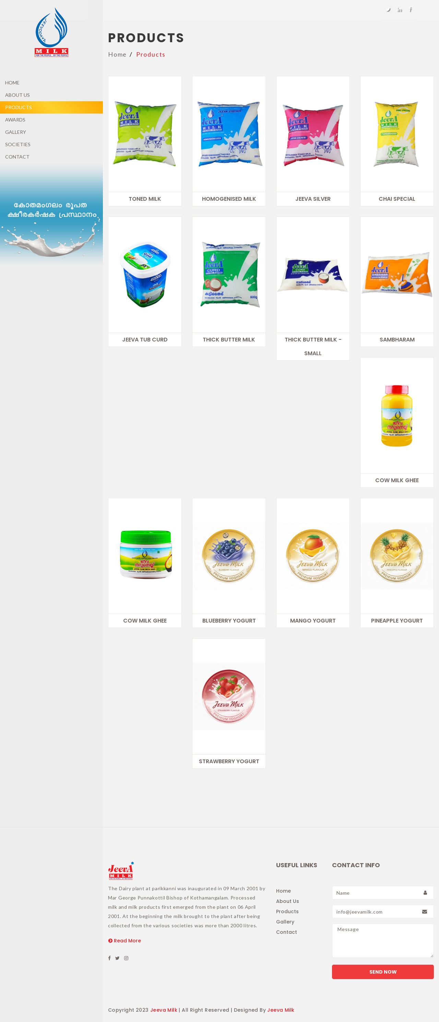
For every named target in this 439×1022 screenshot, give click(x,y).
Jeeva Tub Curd (145, 340)
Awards (15, 120)
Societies (18, 144)
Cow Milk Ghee (397, 480)
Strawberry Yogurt (229, 761)
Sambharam (397, 340)
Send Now (383, 971)
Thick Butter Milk (229, 340)
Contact (17, 157)
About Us (17, 95)
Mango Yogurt (313, 621)
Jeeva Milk (163, 1010)
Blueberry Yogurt (229, 621)
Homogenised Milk (229, 199)
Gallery (15, 132)
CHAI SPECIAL (397, 199)
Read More (124, 940)
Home (12, 82)
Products (18, 107)
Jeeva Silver (313, 199)
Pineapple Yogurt (397, 621)
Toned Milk (145, 199)
